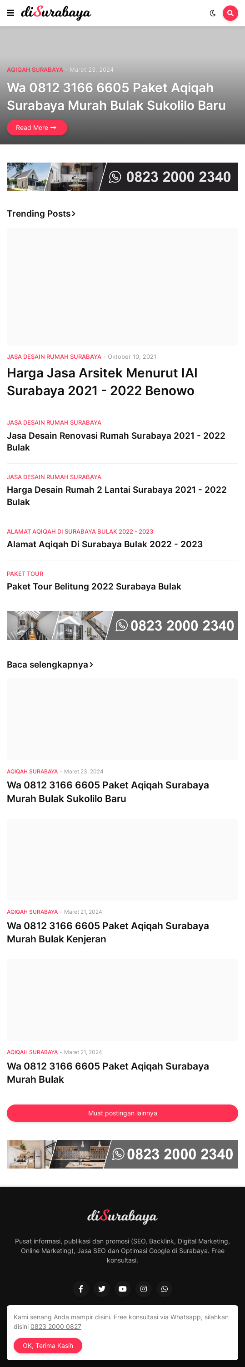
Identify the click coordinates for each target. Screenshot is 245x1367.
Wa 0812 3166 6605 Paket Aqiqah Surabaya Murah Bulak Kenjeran (108, 932)
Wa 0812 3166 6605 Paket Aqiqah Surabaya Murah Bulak (108, 1072)
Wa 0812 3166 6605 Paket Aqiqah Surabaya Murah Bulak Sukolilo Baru (116, 96)
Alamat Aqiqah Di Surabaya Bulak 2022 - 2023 (105, 544)
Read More (32, 127)
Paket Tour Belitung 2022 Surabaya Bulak (94, 586)
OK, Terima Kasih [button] (48, 1345)
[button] (10, 13)
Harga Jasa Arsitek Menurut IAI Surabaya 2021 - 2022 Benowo (102, 381)
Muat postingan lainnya (122, 1113)
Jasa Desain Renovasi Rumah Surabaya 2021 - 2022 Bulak (116, 442)
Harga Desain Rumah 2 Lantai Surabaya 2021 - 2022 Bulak (117, 496)
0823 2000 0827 (55, 1326)
